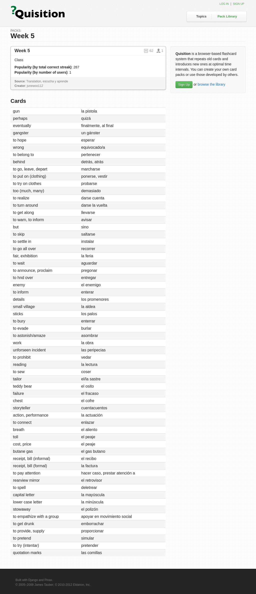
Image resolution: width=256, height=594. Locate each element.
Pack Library (227, 16)
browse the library (211, 84)
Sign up (238, 3)
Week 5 (22, 50)
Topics (201, 16)
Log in (224, 3)
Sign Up (184, 84)
